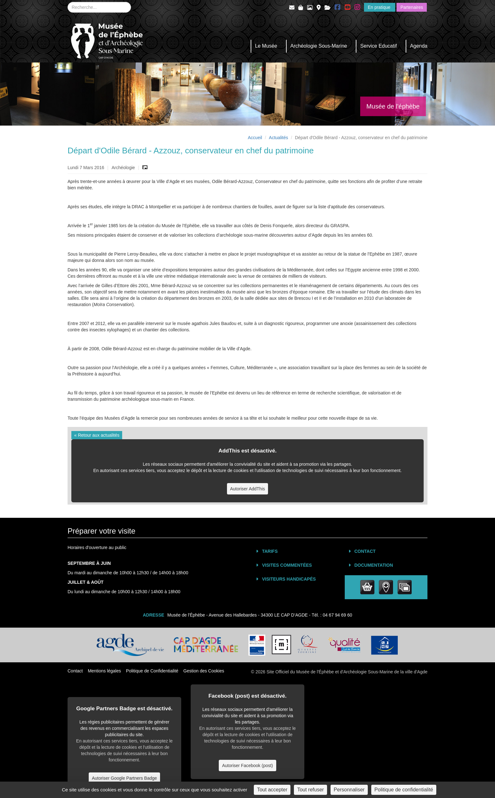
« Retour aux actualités (96, 435)
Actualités (278, 137)
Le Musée (266, 46)
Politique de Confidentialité (152, 670)
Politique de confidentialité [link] (403, 789)
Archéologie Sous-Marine (318, 46)
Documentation (374, 565)
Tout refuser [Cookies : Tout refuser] (310, 789)
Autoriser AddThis (247, 488)
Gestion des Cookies (203, 670)
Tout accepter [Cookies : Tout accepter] (272, 789)
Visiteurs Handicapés (289, 579)
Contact (365, 551)
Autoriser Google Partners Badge (124, 778)
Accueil (255, 137)
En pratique (380, 7)
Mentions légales (104, 670)
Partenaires (411, 7)
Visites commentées (287, 565)
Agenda (418, 46)
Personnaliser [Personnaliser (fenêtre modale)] (349, 789)
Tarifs (270, 551)
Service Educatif (378, 46)
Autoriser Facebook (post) (247, 765)
